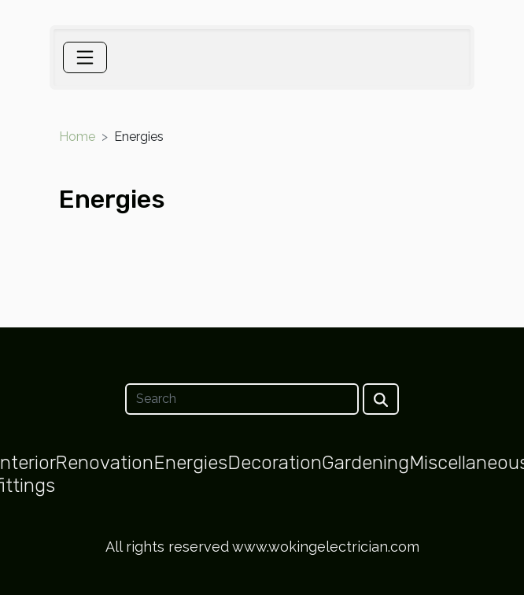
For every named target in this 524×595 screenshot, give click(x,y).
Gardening (365, 463)
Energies (190, 463)
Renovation (104, 463)
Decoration (274, 463)
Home (77, 136)
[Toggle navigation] (85, 57)
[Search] (241, 399)
